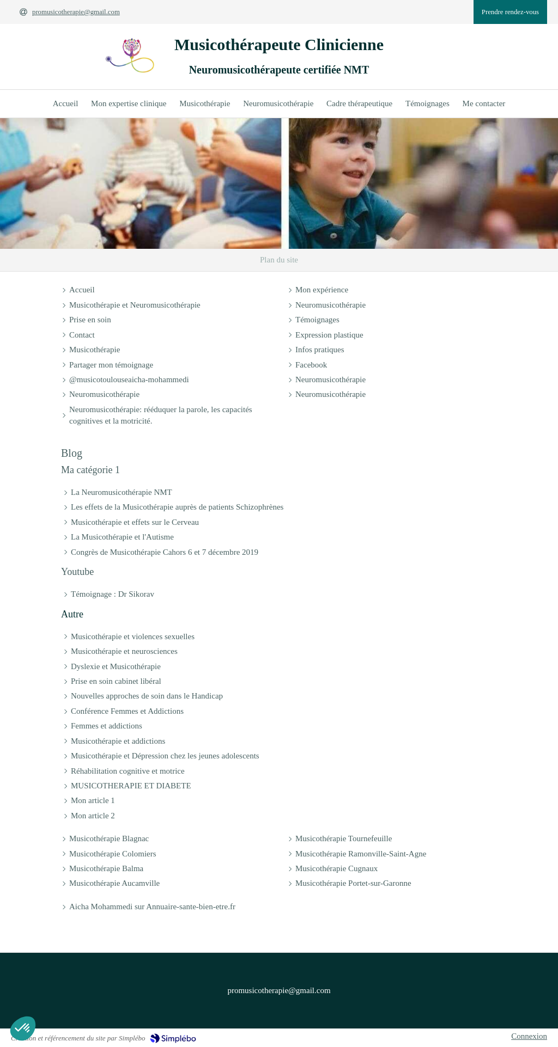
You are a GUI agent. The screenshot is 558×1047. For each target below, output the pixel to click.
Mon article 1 (93, 800)
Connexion (529, 1036)
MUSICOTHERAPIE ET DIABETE (131, 785)
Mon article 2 (93, 815)
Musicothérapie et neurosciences (124, 651)
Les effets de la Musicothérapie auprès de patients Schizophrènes (177, 507)
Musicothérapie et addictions (118, 741)
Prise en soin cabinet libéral (116, 681)
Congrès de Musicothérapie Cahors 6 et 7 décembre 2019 (164, 552)
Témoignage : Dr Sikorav (112, 594)
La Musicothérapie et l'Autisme (122, 536)
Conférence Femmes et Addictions (127, 711)
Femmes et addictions (106, 725)
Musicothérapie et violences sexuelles (133, 636)
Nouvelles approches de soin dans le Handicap (147, 695)
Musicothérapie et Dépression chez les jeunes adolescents (165, 755)
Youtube (77, 571)
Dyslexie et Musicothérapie (116, 666)
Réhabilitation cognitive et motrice (128, 771)
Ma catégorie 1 (90, 469)
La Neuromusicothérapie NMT (121, 492)
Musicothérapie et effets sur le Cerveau (135, 522)
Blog (71, 453)
